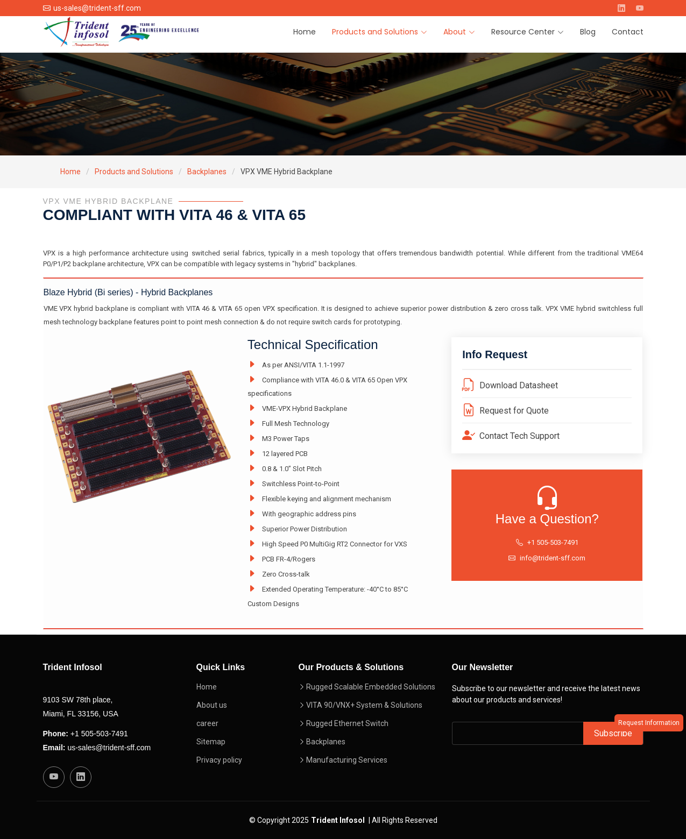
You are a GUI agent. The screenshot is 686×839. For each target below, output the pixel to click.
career (207, 723)
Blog (588, 31)
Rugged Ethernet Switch (347, 723)
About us (211, 705)
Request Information (649, 723)
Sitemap (210, 741)
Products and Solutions (134, 171)
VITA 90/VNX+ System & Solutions (364, 705)
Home (304, 31)
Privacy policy (219, 760)
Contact (627, 31)
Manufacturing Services (346, 760)
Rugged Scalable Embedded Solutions (370, 687)
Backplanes (207, 171)
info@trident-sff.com (552, 558)
